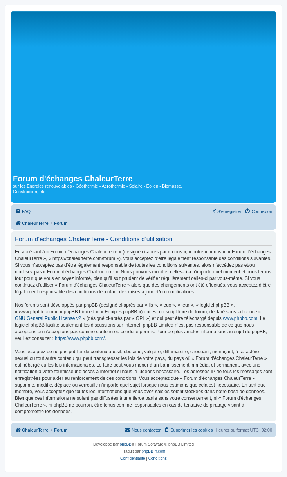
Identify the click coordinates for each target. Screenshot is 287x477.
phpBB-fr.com (154, 451)
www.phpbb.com (240, 318)
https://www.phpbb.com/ (80, 338)
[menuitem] (23, 211)
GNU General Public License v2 (48, 318)
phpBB (126, 444)
